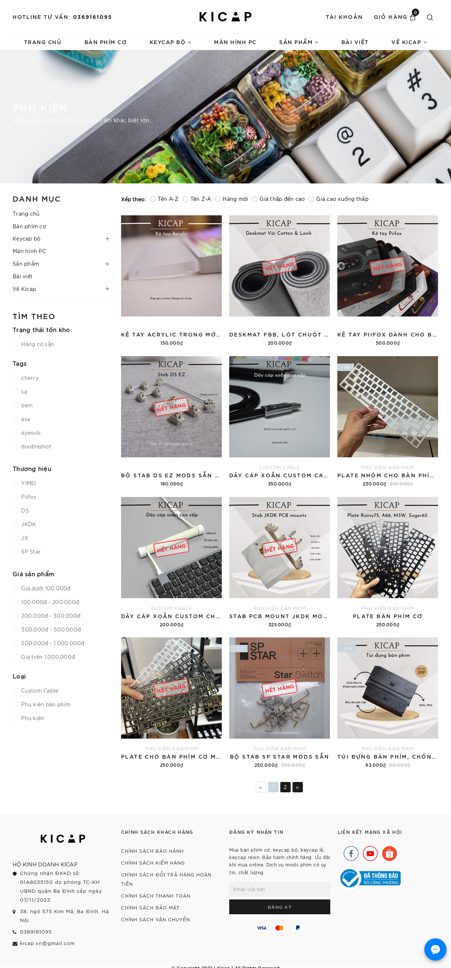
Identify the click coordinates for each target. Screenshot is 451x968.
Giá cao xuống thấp (338, 198)
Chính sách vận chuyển (155, 919)
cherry (29, 377)
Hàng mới (231, 198)
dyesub (30, 432)
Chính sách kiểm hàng (153, 862)
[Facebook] (349, 851)
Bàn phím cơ (105, 41)
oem (26, 405)
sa (23, 391)
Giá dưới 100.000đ (45, 588)
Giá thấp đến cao (278, 198)
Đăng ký (280, 906)
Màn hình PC (235, 41)
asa (25, 418)
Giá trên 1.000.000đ (47, 656)
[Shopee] (387, 851)
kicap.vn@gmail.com (47, 943)
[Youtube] (368, 851)
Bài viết (355, 41)
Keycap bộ (171, 41)
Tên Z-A (197, 198)
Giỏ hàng (396, 16)
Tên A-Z (164, 198)
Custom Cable (39, 690)
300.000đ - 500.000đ (50, 629)
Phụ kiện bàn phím (45, 704)
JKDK (28, 524)
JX (24, 537)
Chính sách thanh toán (155, 895)
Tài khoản (344, 16)
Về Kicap (409, 41)
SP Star (30, 551)
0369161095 (92, 16)
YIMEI (28, 483)
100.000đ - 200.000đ (49, 602)
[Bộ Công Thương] (369, 877)
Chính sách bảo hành (152, 850)
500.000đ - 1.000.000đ (52, 643)
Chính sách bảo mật (150, 907)
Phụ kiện (32, 718)
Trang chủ (43, 41)
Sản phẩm (298, 41)
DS (24, 510)
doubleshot (35, 446)
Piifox (28, 496)
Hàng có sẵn (37, 344)
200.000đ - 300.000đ (50, 615)
